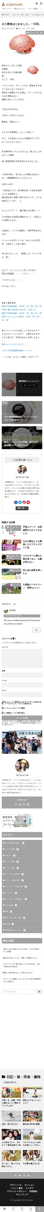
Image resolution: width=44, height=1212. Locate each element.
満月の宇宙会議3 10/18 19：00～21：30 (22, 306)
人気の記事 (11, 905)
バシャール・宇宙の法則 (16, 886)
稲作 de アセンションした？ (32, 1101)
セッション (29, 1185)
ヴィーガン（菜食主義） (16, 899)
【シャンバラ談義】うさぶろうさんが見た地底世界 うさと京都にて (22, 980)
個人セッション (19, 9)
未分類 (9, 924)
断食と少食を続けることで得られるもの (18, 973)
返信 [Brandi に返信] (36, 630)
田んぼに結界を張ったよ (32, 572)
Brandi (12, 610)
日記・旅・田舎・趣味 (20, 15)
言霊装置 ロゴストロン (15, 930)
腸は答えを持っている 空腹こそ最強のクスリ (20, 958)
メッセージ (16, 570)
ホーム (4, 1209)
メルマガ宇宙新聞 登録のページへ (17, 350)
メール (4, 680)
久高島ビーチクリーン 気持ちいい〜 (32, 586)
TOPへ (39, 1209)
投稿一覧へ (21, 508)
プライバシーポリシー (17, 1191)
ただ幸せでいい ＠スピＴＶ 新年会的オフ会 (11, 1143)
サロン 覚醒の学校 (14, 880)
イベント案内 (33, 9)
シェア (13, 1209)
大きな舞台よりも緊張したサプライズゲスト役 (32, 544)
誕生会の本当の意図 (31, 1124)
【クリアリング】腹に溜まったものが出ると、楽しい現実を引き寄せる (22, 965)
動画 (18, 541)
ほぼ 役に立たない (10, 1124)
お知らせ (10, 855)
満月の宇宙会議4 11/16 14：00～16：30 (22, 313)
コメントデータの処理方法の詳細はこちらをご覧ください (21, 724)
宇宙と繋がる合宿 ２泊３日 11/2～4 (18, 309)
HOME (6, 14)
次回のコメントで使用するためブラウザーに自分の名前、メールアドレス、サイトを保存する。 (21, 703)
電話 (30, 1209)
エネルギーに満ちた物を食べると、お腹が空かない (32, 558)
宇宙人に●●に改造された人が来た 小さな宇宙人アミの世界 (21, 950)
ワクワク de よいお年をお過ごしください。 (32, 1143)
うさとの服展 (12, 849)
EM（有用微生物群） (14, 843)
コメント (5, 647)
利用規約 (33, 1191)
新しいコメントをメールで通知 (13, 708)
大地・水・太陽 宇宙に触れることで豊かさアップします (11, 1103)
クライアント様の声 (14, 874)
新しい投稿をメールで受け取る (13, 713)
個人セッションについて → (14, 344)
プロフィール (7, 9)
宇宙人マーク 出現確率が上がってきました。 (32, 530)
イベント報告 (12, 862)
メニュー (22, 1209)
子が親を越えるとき (31, 1163)
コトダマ (29, 1188)
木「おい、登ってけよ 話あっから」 (11, 1164)
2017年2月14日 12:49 (13, 616)
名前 (3, 671)
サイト (4, 690)
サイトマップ (22, 1194)
